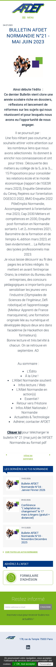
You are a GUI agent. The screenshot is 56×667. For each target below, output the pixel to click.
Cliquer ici (14, 432)
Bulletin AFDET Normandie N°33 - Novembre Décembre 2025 (34, 537)
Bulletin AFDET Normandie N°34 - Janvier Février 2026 (33, 486)
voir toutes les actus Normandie (20, 552)
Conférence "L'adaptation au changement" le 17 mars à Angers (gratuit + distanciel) (35, 511)
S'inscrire (45, 607)
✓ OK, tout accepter (24, 664)
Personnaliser (46, 664)
